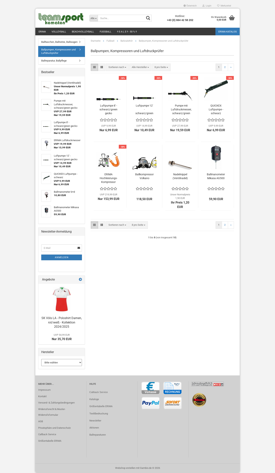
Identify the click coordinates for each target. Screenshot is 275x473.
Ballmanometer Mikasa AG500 (216, 176)
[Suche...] (93, 18)
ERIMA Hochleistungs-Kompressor (108, 178)
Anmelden (62, 257)
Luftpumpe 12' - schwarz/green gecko (144, 109)
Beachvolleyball (83, 31)
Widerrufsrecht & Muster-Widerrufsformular (52, 412)
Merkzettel (224, 5)
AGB (40, 421)
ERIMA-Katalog (227, 31)
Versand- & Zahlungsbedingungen (56, 402)
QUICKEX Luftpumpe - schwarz (216, 109)
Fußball (105, 31)
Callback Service (47, 434)
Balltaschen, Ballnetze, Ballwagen (59, 41)
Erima (42, 31)
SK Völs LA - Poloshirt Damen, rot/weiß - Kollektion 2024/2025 (61, 322)
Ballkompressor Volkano (144, 176)
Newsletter (95, 420)
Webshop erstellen (125, 468)
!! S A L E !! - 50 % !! (127, 31)
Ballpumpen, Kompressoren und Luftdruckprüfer (58, 51)
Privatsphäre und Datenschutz (54, 427)
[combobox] (117, 67)
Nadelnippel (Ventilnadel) (180, 176)
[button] (190, 6)
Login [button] (206, 5)
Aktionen (94, 427)
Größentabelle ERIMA (49, 440)
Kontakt (42, 396)
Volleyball (59, 31)
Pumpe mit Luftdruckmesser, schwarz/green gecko (181, 109)
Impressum (44, 389)
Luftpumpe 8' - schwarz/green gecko (108, 109)
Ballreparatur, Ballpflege (54, 60)
